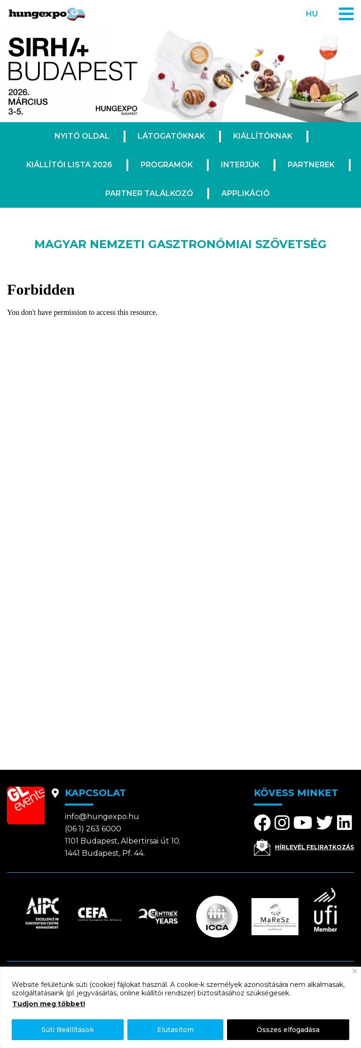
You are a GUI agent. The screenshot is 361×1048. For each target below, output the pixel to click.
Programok (167, 164)
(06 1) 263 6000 (93, 828)
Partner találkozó (149, 193)
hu (312, 13)
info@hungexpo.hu (102, 816)
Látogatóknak (171, 136)
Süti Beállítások (67, 1029)
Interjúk (240, 164)
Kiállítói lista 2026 (69, 164)
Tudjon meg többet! (48, 1004)
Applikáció (245, 193)
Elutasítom (175, 1029)
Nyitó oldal (82, 136)
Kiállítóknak (262, 136)
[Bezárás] (355, 971)
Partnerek (311, 164)
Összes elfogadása (288, 1029)
